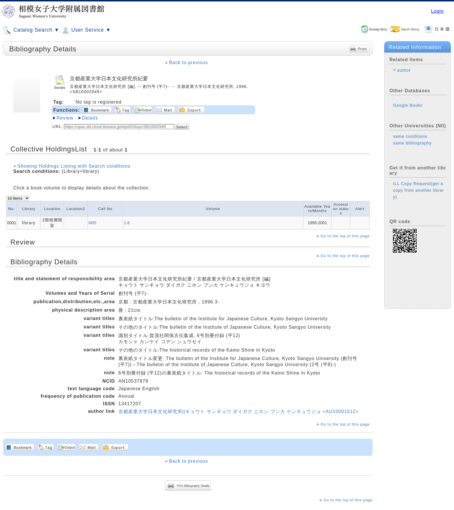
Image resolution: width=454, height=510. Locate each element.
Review (64, 117)
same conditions (410, 136)
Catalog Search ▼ (30, 30)
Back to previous (188, 62)
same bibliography (412, 143)
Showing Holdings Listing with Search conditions (73, 166)
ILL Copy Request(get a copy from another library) (418, 190)
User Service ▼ (86, 30)
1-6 (127, 222)
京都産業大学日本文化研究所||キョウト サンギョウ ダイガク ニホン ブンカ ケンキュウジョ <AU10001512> (238, 411)
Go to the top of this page (345, 236)
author (404, 70)
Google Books (407, 105)
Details (90, 117)
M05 (92, 222)
